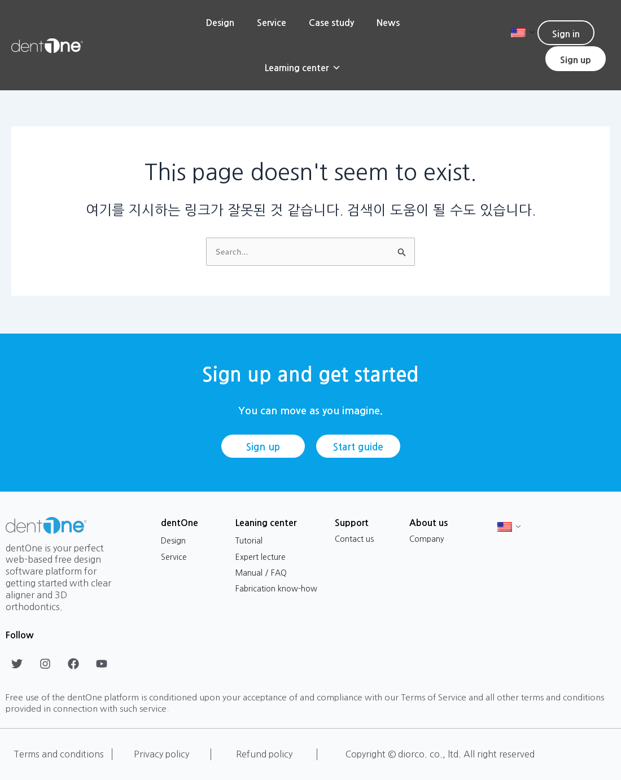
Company (426, 539)
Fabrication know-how (276, 589)
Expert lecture (260, 557)
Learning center (303, 67)
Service (271, 22)
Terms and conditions (59, 754)
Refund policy (264, 754)
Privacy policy (161, 754)
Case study (331, 22)
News (388, 22)
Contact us (354, 539)
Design (220, 22)
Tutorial (249, 541)
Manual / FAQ (261, 573)
